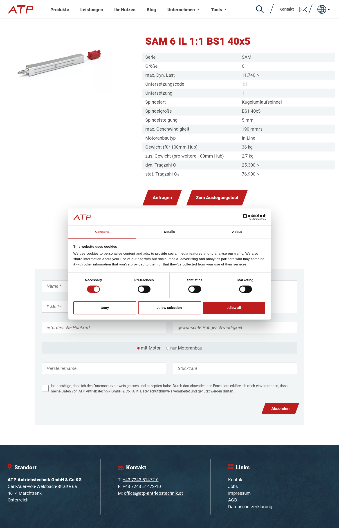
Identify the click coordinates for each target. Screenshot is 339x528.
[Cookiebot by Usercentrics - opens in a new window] (246, 217)
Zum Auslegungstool (217, 197)
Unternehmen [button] (181, 9)
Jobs (233, 486)
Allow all (234, 308)
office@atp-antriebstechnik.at (153, 493)
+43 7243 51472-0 (141, 479)
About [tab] (237, 232)
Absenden (280, 408)
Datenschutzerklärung (250, 506)
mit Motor (151, 348)
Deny (105, 308)
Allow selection (169, 308)
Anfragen (162, 197)
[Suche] (260, 9)
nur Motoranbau (186, 348)
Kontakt (236, 479)
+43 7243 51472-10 (142, 486)
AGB (232, 500)
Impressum (239, 493)
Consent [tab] (102, 232)
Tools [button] (217, 9)
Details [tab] (169, 232)
